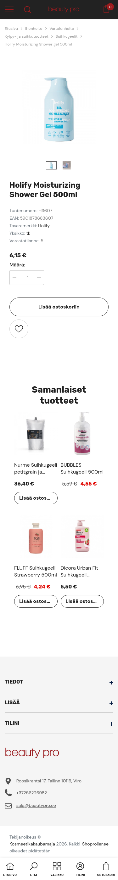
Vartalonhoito (62, 28)
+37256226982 (31, 793)
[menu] (9, 9)
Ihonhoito (33, 28)
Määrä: (17, 265)
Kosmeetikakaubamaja (32, 844)
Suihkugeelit (67, 36)
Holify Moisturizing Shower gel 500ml (38, 44)
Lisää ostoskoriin (59, 306)
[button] (33, 869)
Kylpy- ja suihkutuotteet (26, 36)
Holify (44, 225)
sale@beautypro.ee (36, 805)
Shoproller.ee (95, 844)
